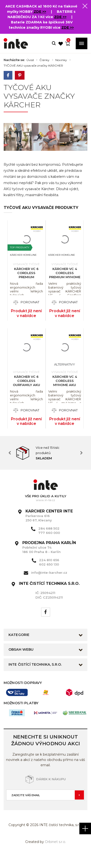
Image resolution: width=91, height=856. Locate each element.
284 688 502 (48, 528)
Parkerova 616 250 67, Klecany (49, 515)
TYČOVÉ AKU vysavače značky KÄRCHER (33, 65)
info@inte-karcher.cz (49, 572)
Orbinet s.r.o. (55, 842)
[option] (45, 453)
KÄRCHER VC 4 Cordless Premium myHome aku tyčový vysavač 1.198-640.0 (64, 279)
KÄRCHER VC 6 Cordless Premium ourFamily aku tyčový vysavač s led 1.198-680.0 (26, 279)
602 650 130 (49, 564)
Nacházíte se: (14, 60)
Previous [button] (10, 453)
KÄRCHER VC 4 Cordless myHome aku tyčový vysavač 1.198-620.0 (65, 385)
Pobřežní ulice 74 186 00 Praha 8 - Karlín (49, 547)
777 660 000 (49, 533)
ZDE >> (39, 11)
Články (45, 60)
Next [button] (81, 453)
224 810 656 (49, 560)
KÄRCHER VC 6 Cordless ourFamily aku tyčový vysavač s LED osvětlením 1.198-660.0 (26, 387)
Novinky (61, 60)
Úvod (30, 60)
